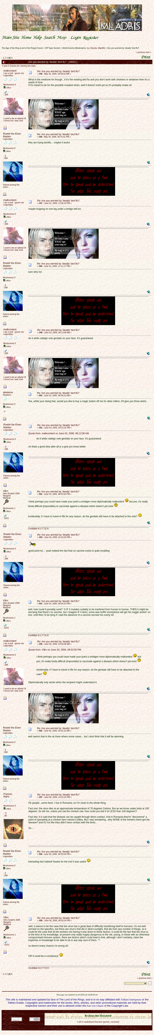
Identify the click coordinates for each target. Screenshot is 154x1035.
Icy (88, 48)
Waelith (101, 48)
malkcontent (9, 70)
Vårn (5, 491)
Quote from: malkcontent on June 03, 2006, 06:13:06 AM (58, 433)
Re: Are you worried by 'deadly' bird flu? (58, 71)
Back (98, 1026)
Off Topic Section (52, 48)
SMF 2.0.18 (81, 1012)
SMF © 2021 (95, 1012)
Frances (7, 794)
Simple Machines (112, 1012)
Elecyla (93, 48)
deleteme (8, 392)
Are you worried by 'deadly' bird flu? (123, 48)
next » (148, 52)
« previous (140, 52)
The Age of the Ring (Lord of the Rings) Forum (22, 48)
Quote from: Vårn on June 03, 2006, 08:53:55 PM (54, 649)
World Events (68, 48)
